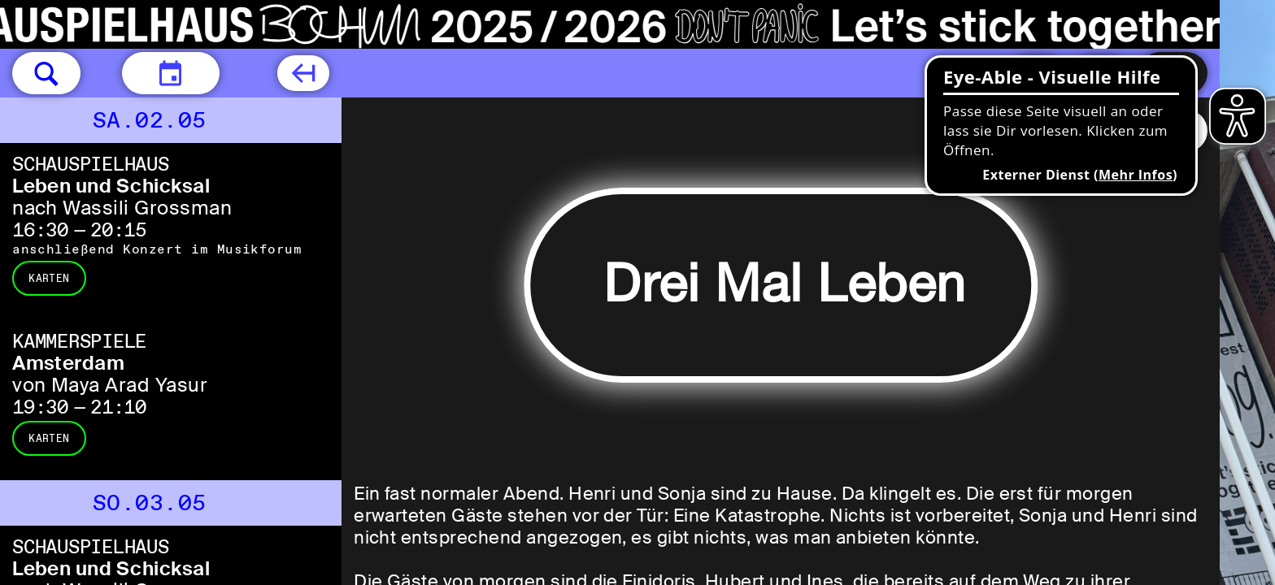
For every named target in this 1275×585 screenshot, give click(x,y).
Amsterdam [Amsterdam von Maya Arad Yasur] (68, 362)
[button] (46, 73)
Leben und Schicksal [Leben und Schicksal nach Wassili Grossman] (111, 185)
